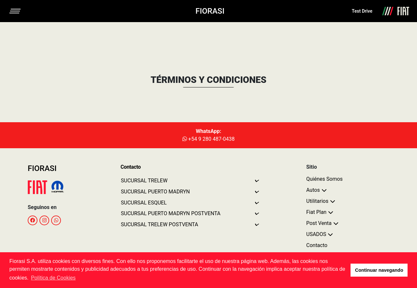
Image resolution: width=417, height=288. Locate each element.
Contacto (316, 245)
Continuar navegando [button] (379, 270)
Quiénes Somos (324, 179)
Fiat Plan (316, 212)
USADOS (316, 234)
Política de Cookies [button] (53, 278)
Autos (313, 190)
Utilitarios (317, 201)
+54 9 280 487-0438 (208, 139)
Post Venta (319, 223)
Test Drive (362, 11)
